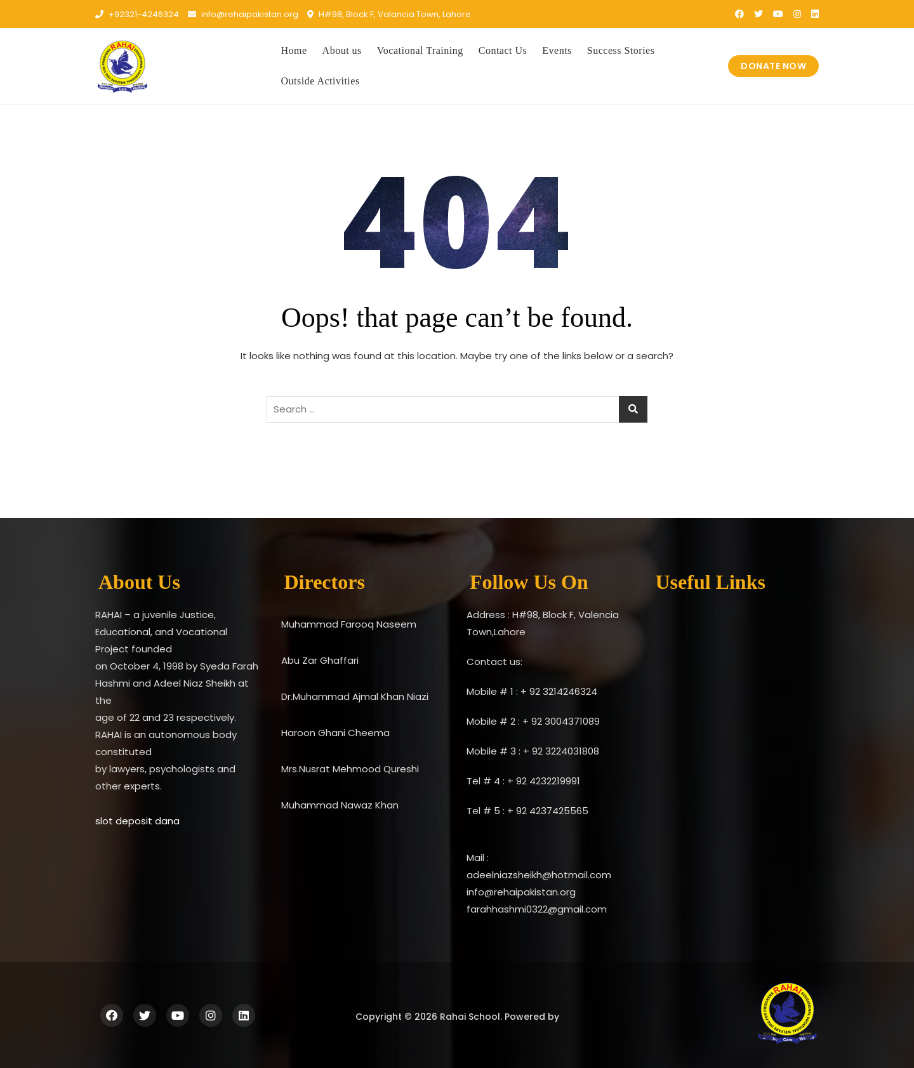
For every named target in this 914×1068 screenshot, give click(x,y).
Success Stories (621, 50)
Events (557, 50)
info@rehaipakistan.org (243, 14)
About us (342, 50)
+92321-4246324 (137, 14)
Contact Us (503, 50)
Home (294, 50)
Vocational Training (420, 50)
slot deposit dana (137, 820)
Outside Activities (320, 81)
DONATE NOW (773, 66)
